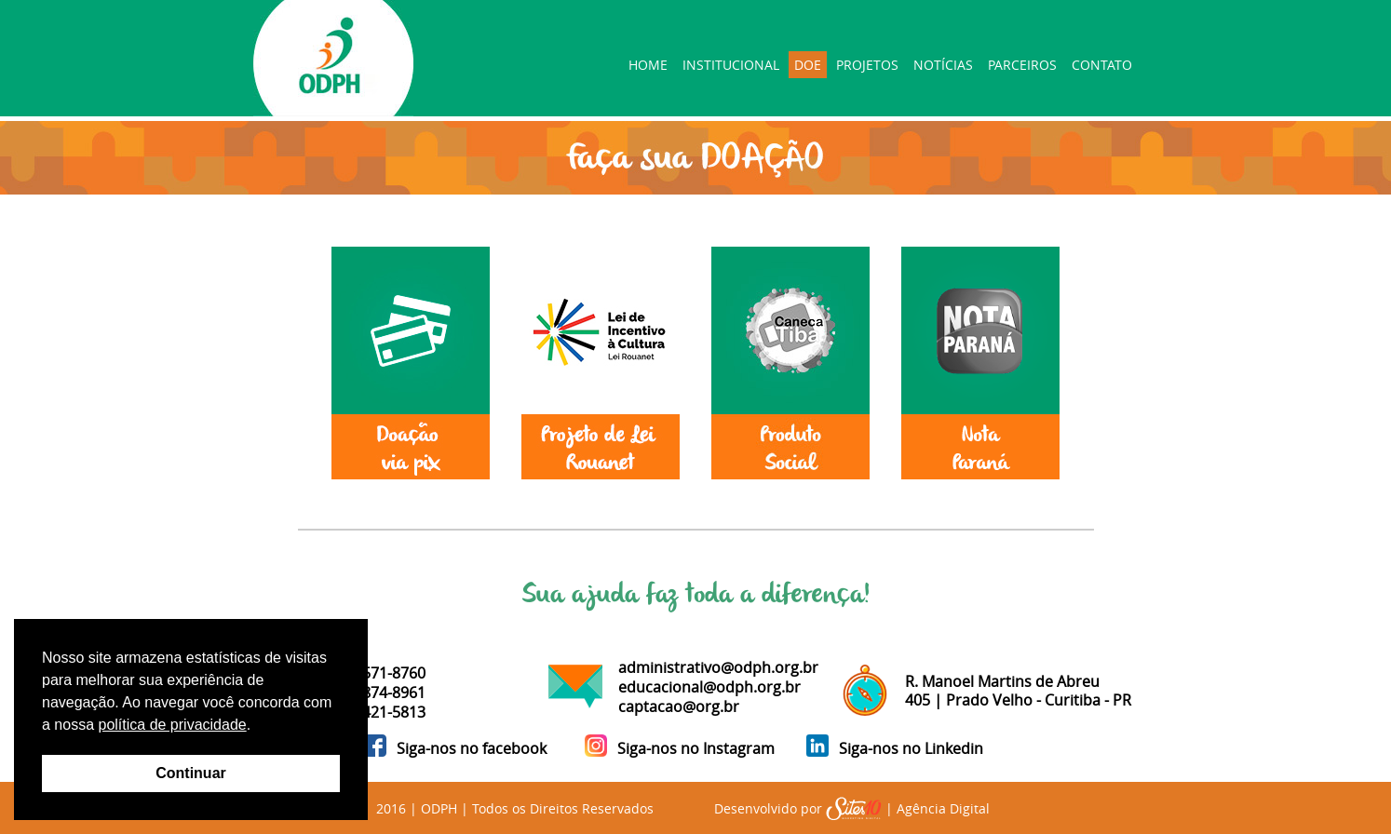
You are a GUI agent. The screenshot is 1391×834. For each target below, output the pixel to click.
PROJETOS (867, 65)
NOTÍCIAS (943, 65)
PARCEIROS (1022, 65)
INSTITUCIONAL (730, 65)
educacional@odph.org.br (709, 687)
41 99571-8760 (375, 673)
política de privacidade (172, 725)
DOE (807, 65)
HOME (648, 65)
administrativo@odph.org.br (718, 667)
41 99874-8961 (375, 692)
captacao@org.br (678, 706)
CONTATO (1102, 65)
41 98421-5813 (375, 712)
